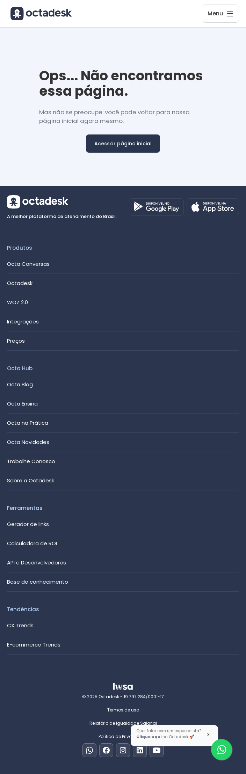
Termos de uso (123, 710)
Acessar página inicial (123, 143)
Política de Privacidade (123, 736)
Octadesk (19, 283)
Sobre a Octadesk (30, 480)
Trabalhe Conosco (31, 461)
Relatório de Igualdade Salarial (123, 723)
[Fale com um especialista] (221, 749)
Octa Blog (20, 384)
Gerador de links (28, 524)
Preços (16, 340)
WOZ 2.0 (17, 302)
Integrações (23, 321)
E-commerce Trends (33, 644)
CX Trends (20, 625)
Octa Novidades (28, 442)
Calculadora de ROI (32, 543)
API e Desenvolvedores (36, 562)
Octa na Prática (27, 422)
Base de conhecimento (37, 581)
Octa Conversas (28, 264)
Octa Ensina (22, 403)
